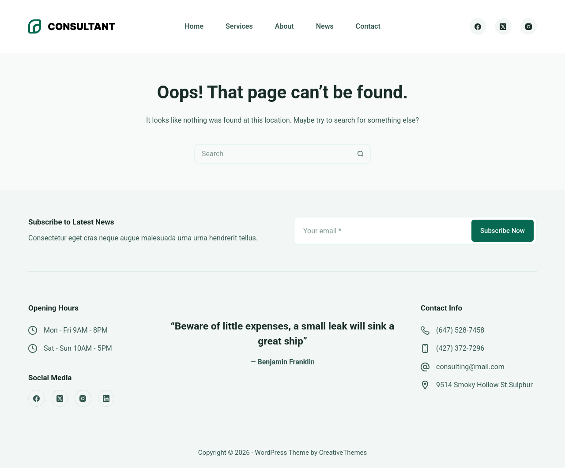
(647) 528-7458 (460, 330)
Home (194, 26)
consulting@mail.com (470, 367)
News (325, 26)
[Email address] (382, 231)
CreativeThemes (343, 453)
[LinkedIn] (106, 398)
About (284, 26)
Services (239, 26)
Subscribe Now (502, 231)
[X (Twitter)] (503, 26)
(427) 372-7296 (460, 348)
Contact (368, 26)
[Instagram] (528, 26)
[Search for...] (272, 154)
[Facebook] (478, 26)
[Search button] (361, 154)
